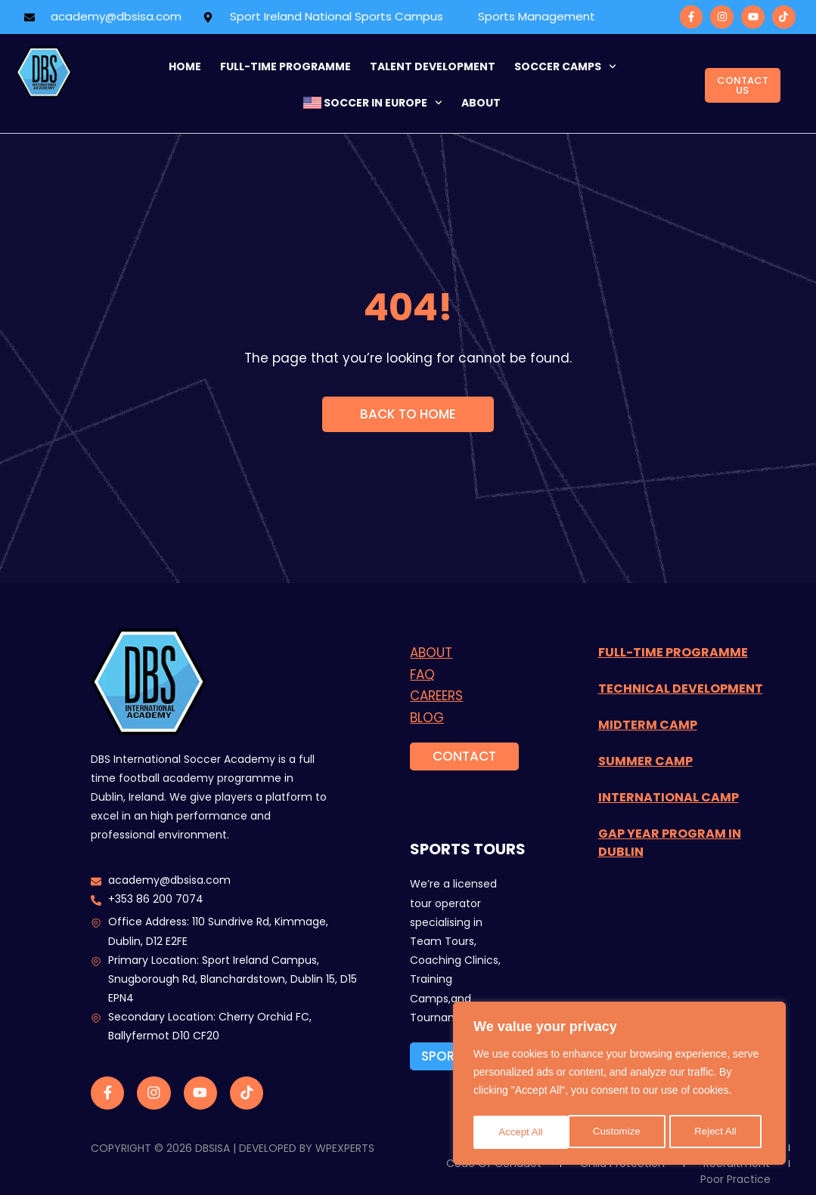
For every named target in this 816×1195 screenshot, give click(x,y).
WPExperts (344, 1148)
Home (185, 66)
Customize (522, 1132)
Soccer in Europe (372, 102)
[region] (619, 1085)
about (481, 102)
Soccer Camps (565, 66)
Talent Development (432, 66)
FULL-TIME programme (285, 66)
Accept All (719, 1132)
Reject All (621, 1132)
